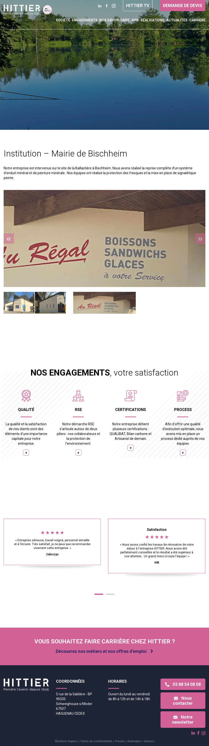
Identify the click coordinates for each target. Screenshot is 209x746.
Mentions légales (66, 741)
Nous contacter (183, 701)
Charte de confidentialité (96, 741)
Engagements (84, 20)
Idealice (149, 741)
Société (63, 20)
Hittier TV (137, 5)
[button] (99, 594)
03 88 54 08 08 (183, 684)
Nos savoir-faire (114, 20)
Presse (119, 741)
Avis (135, 20)
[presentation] (9, 238)
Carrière (197, 20)
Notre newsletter (182, 719)
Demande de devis (182, 5)
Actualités (176, 20)
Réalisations (152, 20)
